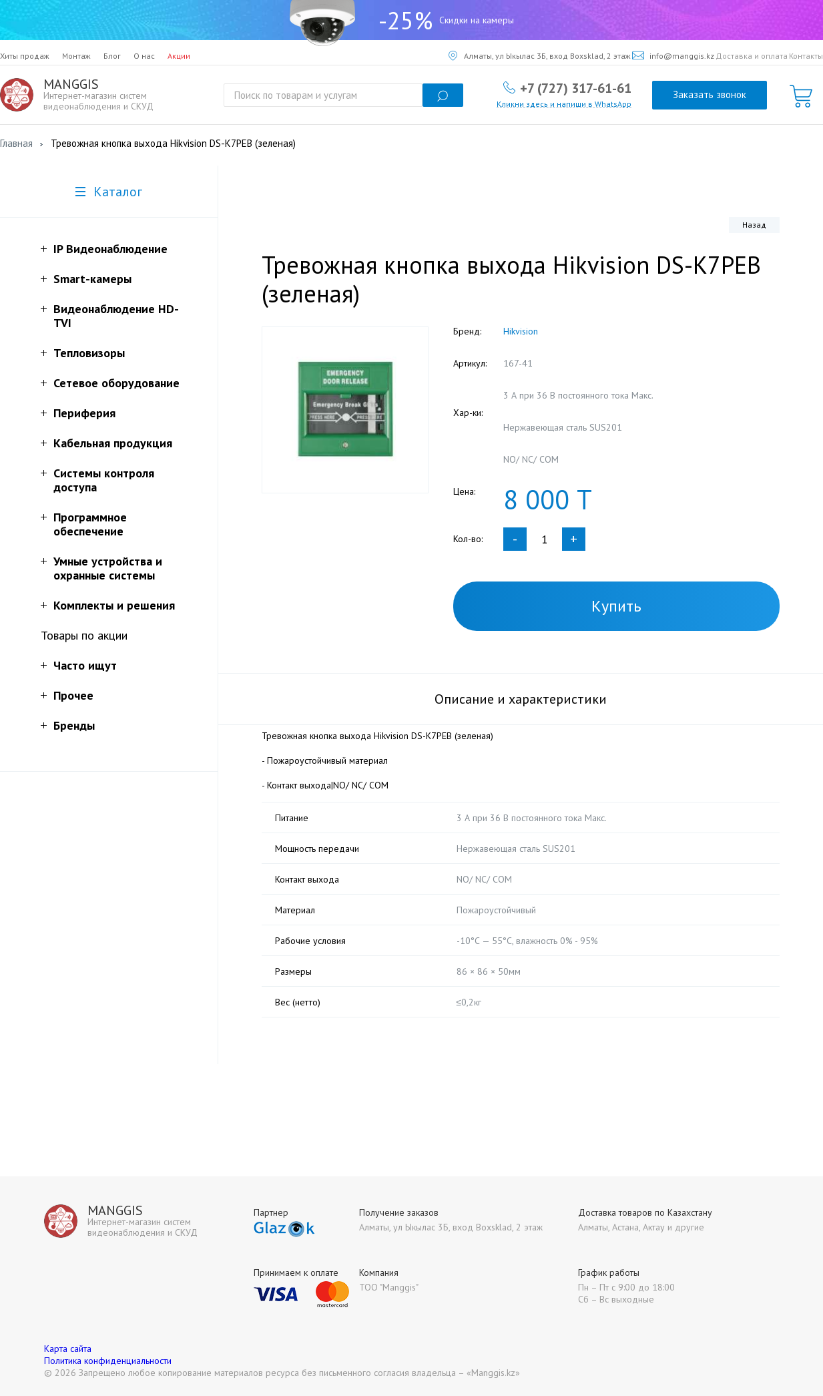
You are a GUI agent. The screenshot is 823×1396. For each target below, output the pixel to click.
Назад (754, 225)
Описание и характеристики (521, 699)
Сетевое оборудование (116, 383)
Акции (179, 55)
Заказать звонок (709, 94)
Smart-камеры (92, 279)
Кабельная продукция (112, 443)
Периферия (84, 413)
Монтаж (76, 55)
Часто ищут (85, 665)
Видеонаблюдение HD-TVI (116, 316)
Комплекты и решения (114, 605)
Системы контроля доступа (103, 480)
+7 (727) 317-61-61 (575, 87)
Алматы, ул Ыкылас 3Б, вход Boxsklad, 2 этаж (540, 56)
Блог (112, 55)
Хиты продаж (24, 55)
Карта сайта (67, 1349)
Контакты (806, 56)
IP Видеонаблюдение (110, 249)
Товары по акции (84, 635)
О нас (144, 55)
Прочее (73, 695)
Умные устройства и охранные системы (107, 568)
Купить (616, 606)
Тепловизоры (89, 353)
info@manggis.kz (673, 56)
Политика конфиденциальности (108, 1361)
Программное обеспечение (90, 524)
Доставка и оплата (752, 56)
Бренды (74, 725)
